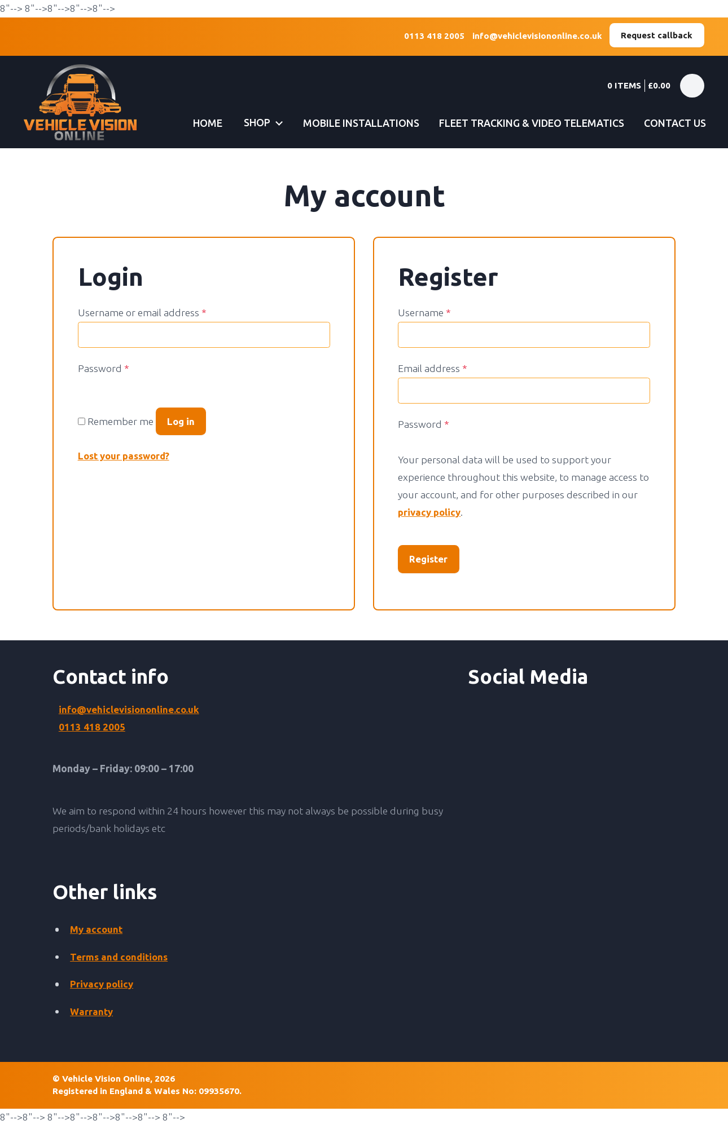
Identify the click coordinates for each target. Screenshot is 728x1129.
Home (197, 123)
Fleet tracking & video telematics (526, 123)
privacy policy (430, 512)
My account (97, 932)
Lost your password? (126, 458)
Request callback (656, 35)
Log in (182, 422)
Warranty (92, 1014)
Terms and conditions (121, 959)
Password (103, 369)
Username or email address (142, 313)
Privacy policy (102, 987)
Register (430, 560)
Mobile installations (354, 123)
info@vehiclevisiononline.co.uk (534, 37)
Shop (249, 123)
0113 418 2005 (430, 37)
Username (424, 313)
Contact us (673, 123)
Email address (432, 369)
